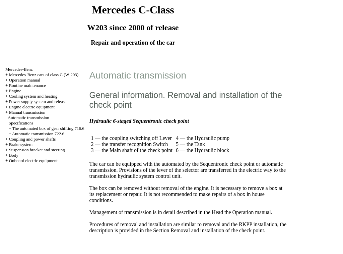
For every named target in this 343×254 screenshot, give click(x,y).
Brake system (20, 144)
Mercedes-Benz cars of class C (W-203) (44, 74)
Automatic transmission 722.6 (38, 133)
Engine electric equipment (32, 106)
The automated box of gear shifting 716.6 (48, 128)
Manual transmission (27, 112)
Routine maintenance (27, 85)
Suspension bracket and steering (37, 149)
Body (13, 155)
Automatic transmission (28, 117)
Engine (15, 90)
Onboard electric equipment (33, 160)
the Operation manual (247, 212)
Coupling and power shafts (32, 139)
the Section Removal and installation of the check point (204, 230)
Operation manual (25, 80)
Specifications (21, 122)
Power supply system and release (38, 101)
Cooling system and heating (33, 96)
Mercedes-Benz (19, 69)
